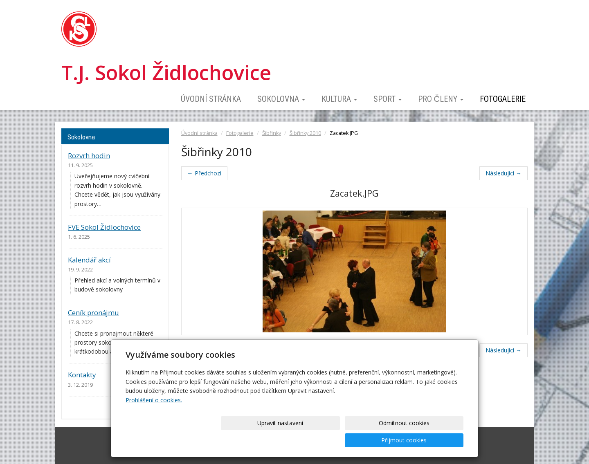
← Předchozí (204, 173)
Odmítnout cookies (364, 440)
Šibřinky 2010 (305, 133)
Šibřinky (271, 133)
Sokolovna (281, 99)
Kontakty (82, 374)
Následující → (504, 173)
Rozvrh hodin (89, 155)
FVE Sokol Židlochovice (104, 227)
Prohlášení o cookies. (154, 417)
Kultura (339, 99)
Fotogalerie (503, 99)
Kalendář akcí (89, 260)
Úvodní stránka (211, 99)
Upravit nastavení (297, 440)
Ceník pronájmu (93, 312)
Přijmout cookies (432, 440)
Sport (387, 99)
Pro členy (440, 99)
